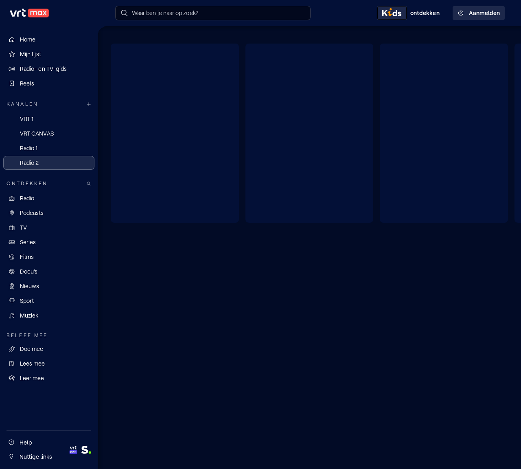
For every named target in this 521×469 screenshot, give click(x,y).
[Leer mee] (48, 378)
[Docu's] (48, 271)
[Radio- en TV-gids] (48, 69)
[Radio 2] (48, 163)
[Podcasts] (48, 213)
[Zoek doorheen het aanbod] (88, 184)
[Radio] (48, 198)
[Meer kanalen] (88, 104)
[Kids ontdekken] (410, 13)
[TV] (48, 227)
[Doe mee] (48, 349)
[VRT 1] (48, 119)
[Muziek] (48, 315)
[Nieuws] (48, 286)
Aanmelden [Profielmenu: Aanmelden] (479, 13)
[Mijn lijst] (48, 54)
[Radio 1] (48, 148)
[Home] (48, 39)
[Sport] (48, 301)
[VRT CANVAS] (48, 133)
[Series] (48, 242)
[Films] (48, 257)
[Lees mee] (48, 363)
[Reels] (48, 83)
